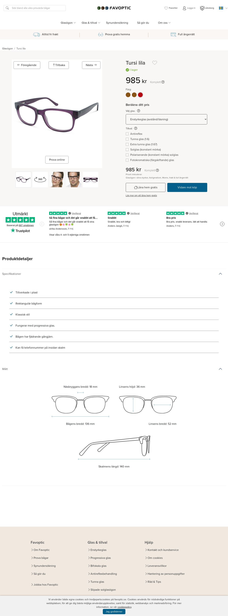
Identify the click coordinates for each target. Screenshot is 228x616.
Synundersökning (117, 23)
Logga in (188, 8)
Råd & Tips (154, 582)
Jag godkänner (114, 611)
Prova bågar (41, 558)
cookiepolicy (124, 607)
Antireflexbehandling (104, 574)
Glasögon (7, 48)
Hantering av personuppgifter (166, 574)
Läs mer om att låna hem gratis (141, 195)
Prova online (57, 160)
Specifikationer (11, 274)
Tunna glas (97, 582)
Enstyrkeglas (98, 550)
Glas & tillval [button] (89, 23)
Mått (5, 369)
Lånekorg (207, 8)
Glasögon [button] (67, 23)
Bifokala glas (98, 566)
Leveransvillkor (157, 566)
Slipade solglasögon (103, 590)
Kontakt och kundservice (163, 550)
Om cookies (155, 558)
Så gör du (143, 23)
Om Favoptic (42, 550)
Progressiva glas (101, 558)
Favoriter (171, 8)
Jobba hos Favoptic (46, 585)
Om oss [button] (162, 23)
